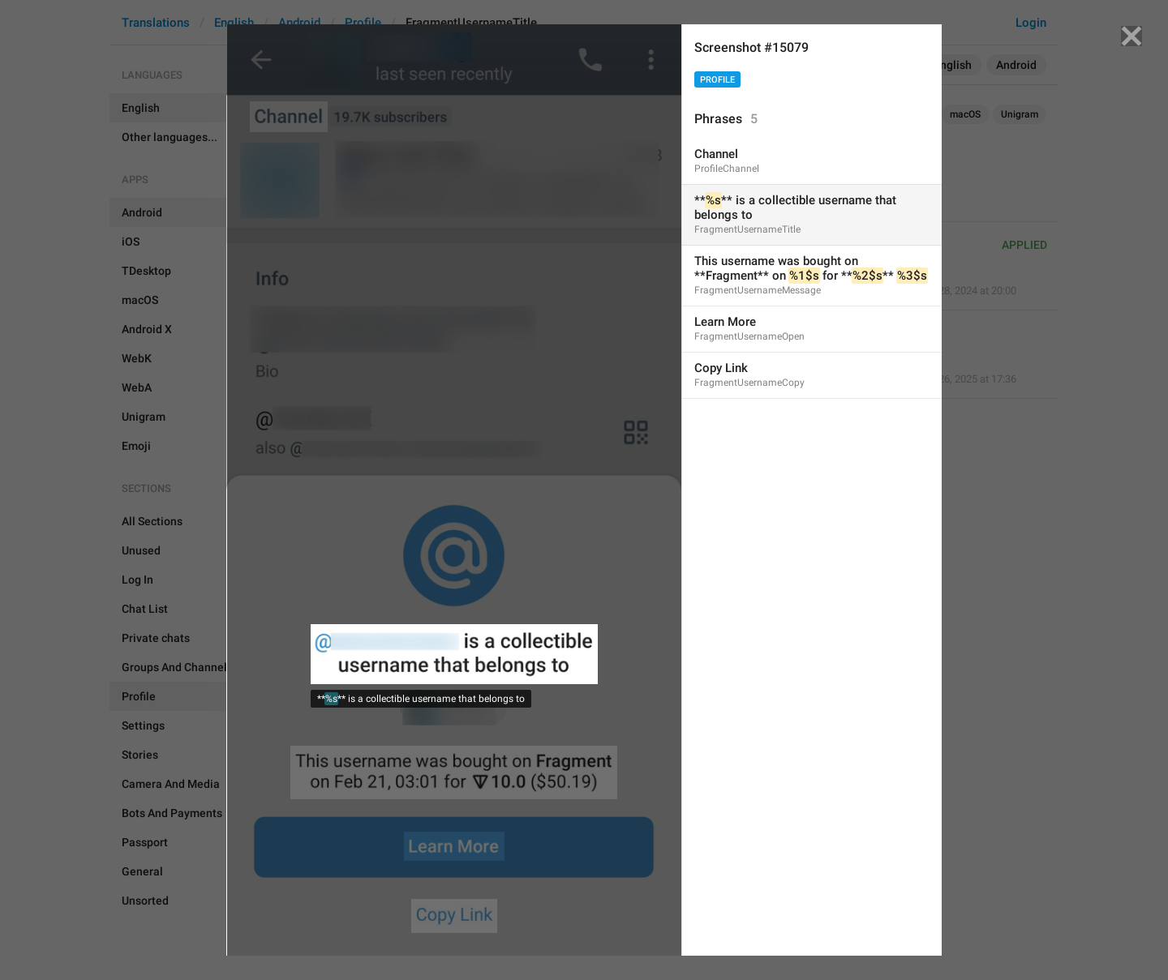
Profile (717, 80)
